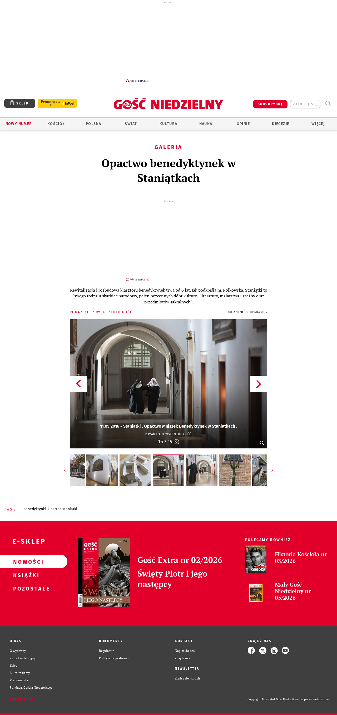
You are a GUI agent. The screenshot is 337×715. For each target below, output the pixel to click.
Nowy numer (19, 124)
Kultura (168, 124)
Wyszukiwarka (328, 103)
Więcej (318, 124)
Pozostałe (25, 584)
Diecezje (280, 124)
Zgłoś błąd (22, 695)
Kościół (56, 124)
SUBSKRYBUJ (270, 104)
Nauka (205, 124)
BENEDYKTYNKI (34, 504)
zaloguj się (305, 104)
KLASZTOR (54, 504)
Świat (131, 124)
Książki (25, 570)
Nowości (25, 557)
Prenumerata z (51, 103)
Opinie (243, 124)
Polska (93, 124)
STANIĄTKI (69, 504)
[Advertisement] (168, 41)
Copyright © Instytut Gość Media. (269, 694)
